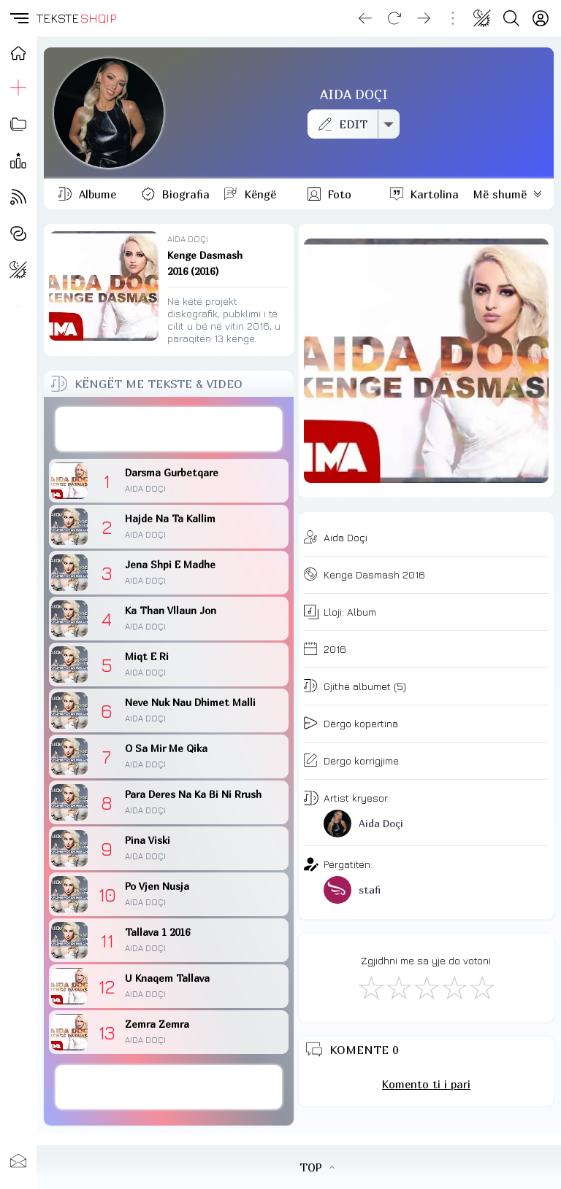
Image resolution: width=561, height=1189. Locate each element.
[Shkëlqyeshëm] (481, 987)
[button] (18, 18)
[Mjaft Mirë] (454, 987)
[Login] (540, 18)
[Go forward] (423, 18)
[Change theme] (482, 18)
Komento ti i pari (426, 1084)
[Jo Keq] (398, 987)
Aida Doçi (345, 537)
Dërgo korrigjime (361, 760)
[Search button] (511, 18)
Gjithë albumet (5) (365, 686)
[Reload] (394, 18)
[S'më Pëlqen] (370, 987)
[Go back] (365, 18)
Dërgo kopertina (361, 723)
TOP (317, 1167)
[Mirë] (426, 987)
